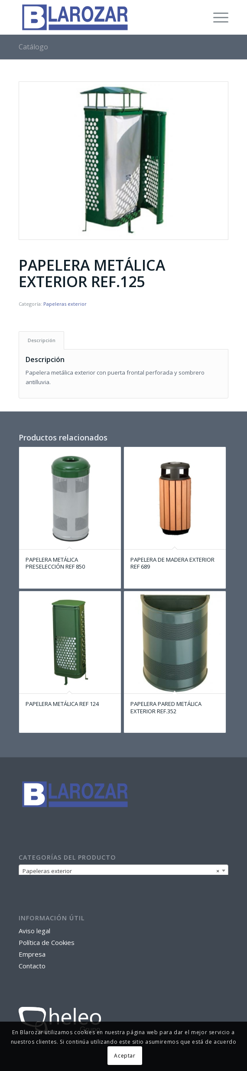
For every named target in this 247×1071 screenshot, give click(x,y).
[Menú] (216, 17)
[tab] (41, 340)
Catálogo (33, 47)
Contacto (32, 965)
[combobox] (124, 870)
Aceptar (124, 1055)
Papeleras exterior (65, 304)
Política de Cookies (47, 942)
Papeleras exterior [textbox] (121, 871)
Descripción (41, 340)
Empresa (32, 954)
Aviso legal (34, 930)
